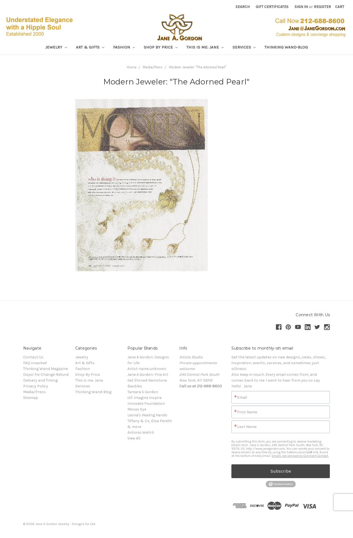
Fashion (124, 47)
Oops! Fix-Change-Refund (46, 374)
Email (242, 397)
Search (243, 6)
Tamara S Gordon (142, 392)
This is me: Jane (205, 47)
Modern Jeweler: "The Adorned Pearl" (197, 67)
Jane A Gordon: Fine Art (147, 374)
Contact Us (33, 357)
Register (322, 6)
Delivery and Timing (40, 380)
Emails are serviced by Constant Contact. (300, 456)
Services (244, 47)
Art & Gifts (90, 47)
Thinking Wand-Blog (286, 47)
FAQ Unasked (35, 363)
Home (132, 67)
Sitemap (30, 397)
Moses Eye (136, 409)
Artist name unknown (146, 368)
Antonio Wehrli (140, 432)
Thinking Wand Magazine (45, 368)
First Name (247, 412)
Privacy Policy (35, 386)
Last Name (246, 427)
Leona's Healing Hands (147, 415)
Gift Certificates (272, 6)
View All (133, 438)
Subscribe (281, 471)
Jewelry (56, 47)
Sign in (301, 6)
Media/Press (153, 67)
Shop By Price (161, 47)
